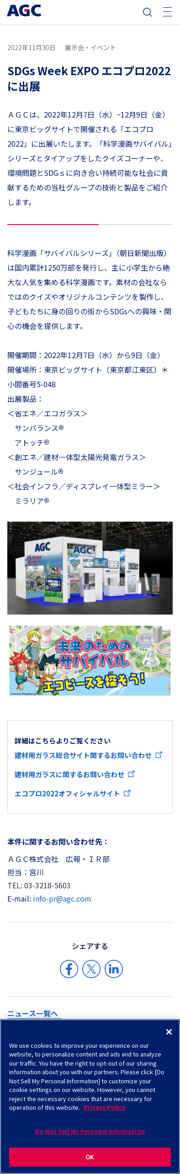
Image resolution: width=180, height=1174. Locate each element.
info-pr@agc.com (62, 898)
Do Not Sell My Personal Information (90, 1131)
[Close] (169, 1032)
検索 (147, 12)
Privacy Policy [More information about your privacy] (104, 1107)
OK (89, 1157)
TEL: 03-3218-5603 (39, 885)
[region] (90, 1096)
